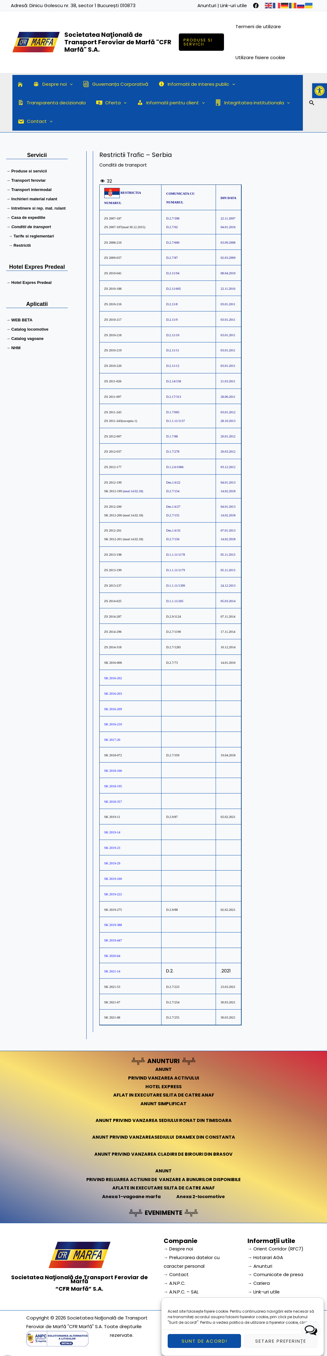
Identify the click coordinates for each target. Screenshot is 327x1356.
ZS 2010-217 (113, 319)
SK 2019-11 (112, 817)
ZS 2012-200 (113, 506)
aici (312, 1331)
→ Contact (176, 1274)
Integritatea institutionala (248, 102)
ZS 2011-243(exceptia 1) (120, 421)
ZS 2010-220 (113, 365)
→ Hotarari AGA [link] (265, 1257)
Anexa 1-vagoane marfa (130, 1196)
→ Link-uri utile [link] (263, 1291)
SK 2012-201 (113, 539)
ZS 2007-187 (113, 218)
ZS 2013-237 (113, 585)
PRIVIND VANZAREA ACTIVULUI (163, 1077)
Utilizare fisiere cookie (261, 57)
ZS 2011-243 (113, 412)
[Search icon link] (312, 103)
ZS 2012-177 (113, 467)
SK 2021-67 (112, 1002)
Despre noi (51, 84)
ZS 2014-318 (113, 647)
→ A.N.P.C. (175, 1283)
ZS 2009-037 (113, 257)
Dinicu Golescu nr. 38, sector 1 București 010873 (82, 5)
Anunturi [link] (206, 5)
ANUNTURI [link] (163, 1061)
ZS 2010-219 (113, 350)
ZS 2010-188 (113, 288)
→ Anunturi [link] (259, 1265)
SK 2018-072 (113, 755)
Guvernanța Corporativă (113, 84)
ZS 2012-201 (113, 530)
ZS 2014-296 (113, 631)
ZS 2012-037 (113, 451)
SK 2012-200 (113, 515)
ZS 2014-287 (113, 616)
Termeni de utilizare (258, 26)
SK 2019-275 (113, 909)
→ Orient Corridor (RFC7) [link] (275, 1248)
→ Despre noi (179, 1248)
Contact (34, 121)
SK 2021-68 (112, 1017)
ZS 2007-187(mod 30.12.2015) (124, 227)
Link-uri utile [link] (233, 5)
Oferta (110, 102)
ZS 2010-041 (113, 273)
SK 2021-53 (112, 987)
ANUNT (163, 1069)
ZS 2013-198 (113, 554)
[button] (319, 90)
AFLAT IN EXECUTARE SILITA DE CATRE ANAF (163, 1095)
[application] (68, 84)
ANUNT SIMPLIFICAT (163, 1103)
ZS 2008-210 (113, 242)
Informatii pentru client (168, 102)
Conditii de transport (123, 165)
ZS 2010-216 (113, 304)
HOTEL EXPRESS (163, 1086)
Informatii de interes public (193, 84)
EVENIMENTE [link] (164, 1212)
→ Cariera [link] (258, 1283)
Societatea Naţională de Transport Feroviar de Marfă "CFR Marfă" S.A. (117, 42)
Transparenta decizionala (51, 102)
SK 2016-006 (113, 662)
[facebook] (256, 5)
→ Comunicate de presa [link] (275, 1274)
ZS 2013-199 (113, 570)
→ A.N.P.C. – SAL (181, 1291)
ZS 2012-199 (113, 482)
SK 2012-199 (113, 491)
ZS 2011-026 (113, 381)
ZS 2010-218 (113, 335)
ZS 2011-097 (113, 396)
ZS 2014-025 (113, 601)
